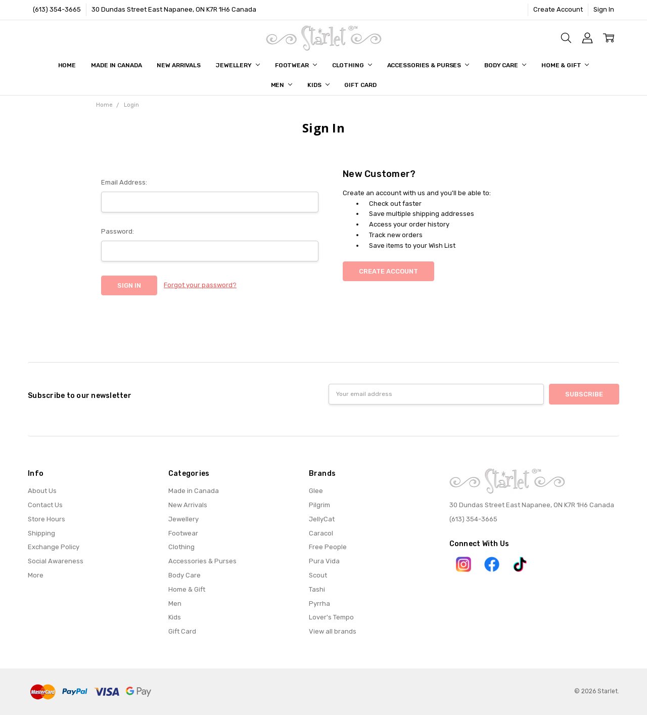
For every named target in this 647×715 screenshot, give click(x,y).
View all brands (332, 631)
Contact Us (45, 505)
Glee (316, 491)
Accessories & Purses (428, 65)
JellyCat (322, 519)
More (35, 575)
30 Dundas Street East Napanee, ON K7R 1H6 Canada (173, 9)
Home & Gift (565, 65)
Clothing (352, 65)
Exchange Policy (53, 547)
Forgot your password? (200, 285)
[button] (463, 564)
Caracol (321, 533)
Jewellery (238, 65)
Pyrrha (319, 603)
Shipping (41, 533)
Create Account (558, 9)
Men (282, 84)
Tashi (317, 589)
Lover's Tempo (331, 617)
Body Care (505, 65)
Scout (318, 575)
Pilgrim (319, 505)
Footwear (296, 65)
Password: (117, 231)
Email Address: (124, 182)
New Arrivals (179, 65)
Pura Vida (324, 561)
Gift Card (360, 84)
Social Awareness (55, 561)
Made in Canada (116, 65)
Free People (328, 547)
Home (67, 65)
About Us (42, 491)
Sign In (603, 9)
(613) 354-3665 (57, 9)
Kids (318, 84)
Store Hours (46, 519)
